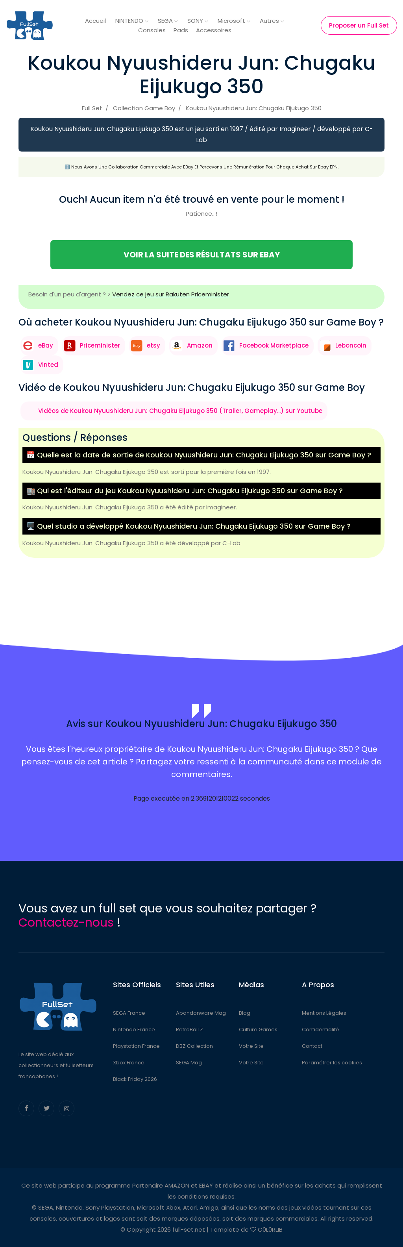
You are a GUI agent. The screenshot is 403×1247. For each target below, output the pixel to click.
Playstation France (136, 1046)
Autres (272, 21)
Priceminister (100, 345)
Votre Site (251, 1046)
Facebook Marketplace (274, 345)
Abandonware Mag (201, 1013)
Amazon (200, 345)
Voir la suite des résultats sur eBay (202, 254)
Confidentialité (320, 1029)
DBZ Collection (194, 1046)
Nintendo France (134, 1029)
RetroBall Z (189, 1029)
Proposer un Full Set (359, 25)
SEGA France (129, 1013)
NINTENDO (131, 21)
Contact (312, 1046)
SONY (197, 21)
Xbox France (128, 1062)
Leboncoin (350, 345)
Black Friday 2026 (135, 1079)
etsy (153, 345)
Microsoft (234, 21)
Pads (181, 30)
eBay (45, 345)
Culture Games (258, 1029)
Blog (244, 1013)
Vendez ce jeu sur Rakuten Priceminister (170, 294)
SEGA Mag (189, 1062)
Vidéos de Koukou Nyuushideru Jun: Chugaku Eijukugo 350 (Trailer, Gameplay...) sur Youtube (180, 411)
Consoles (152, 30)
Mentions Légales (324, 1013)
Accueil (95, 21)
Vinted (48, 365)
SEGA (168, 21)
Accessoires (213, 30)
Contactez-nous (66, 922)
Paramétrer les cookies (332, 1062)
